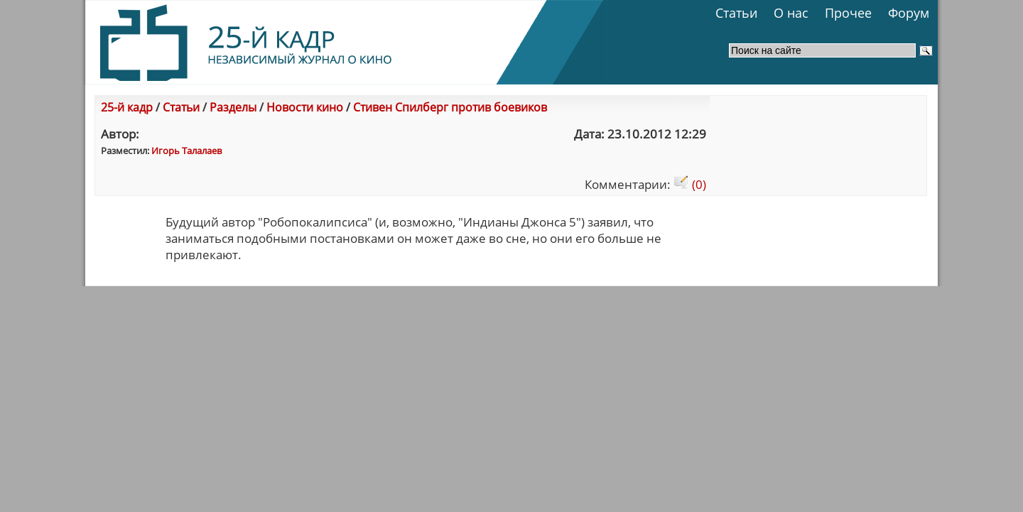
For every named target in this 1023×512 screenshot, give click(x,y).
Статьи (736, 12)
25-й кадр (127, 107)
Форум (908, 12)
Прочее (848, 12)
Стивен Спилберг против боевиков (450, 107)
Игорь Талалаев (186, 150)
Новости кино (304, 107)
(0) (689, 184)
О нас (791, 12)
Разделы (233, 107)
